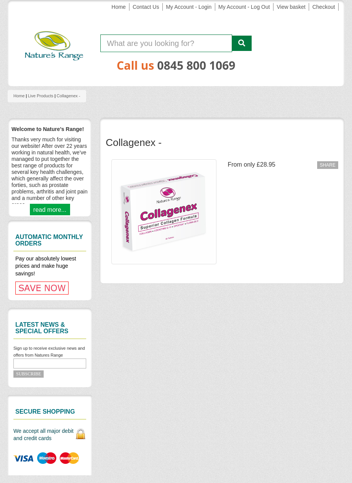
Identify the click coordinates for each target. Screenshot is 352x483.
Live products (41, 95)
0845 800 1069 (196, 65)
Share (328, 165)
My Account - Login (188, 7)
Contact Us (146, 7)
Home (118, 7)
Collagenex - (68, 95)
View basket (291, 7)
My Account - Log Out (244, 7)
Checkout (323, 7)
